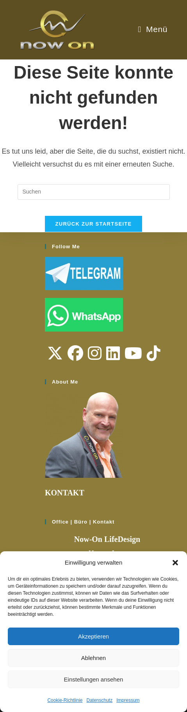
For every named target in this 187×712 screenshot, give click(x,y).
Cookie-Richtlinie (64, 700)
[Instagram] (95, 353)
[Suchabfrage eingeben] (94, 192)
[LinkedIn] (113, 353)
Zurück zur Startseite (93, 224)
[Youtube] (133, 353)
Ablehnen (93, 658)
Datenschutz (100, 700)
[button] (175, 563)
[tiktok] (153, 353)
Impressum (127, 700)
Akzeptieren (93, 636)
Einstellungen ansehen (93, 679)
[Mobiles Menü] (152, 29)
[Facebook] (75, 353)
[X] (55, 353)
